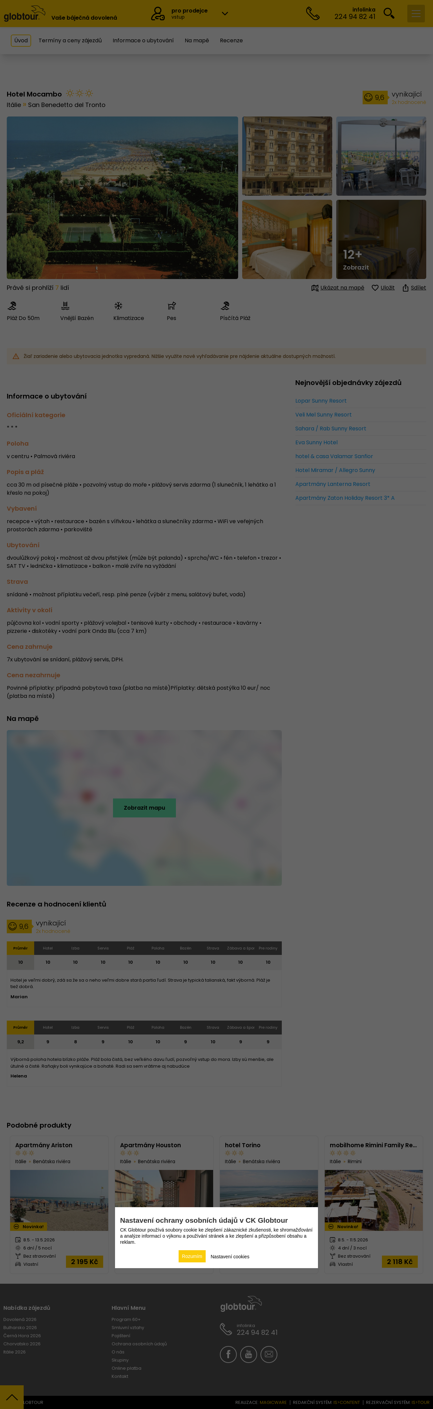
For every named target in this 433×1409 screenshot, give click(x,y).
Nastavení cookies (230, 1256)
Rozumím (192, 1256)
